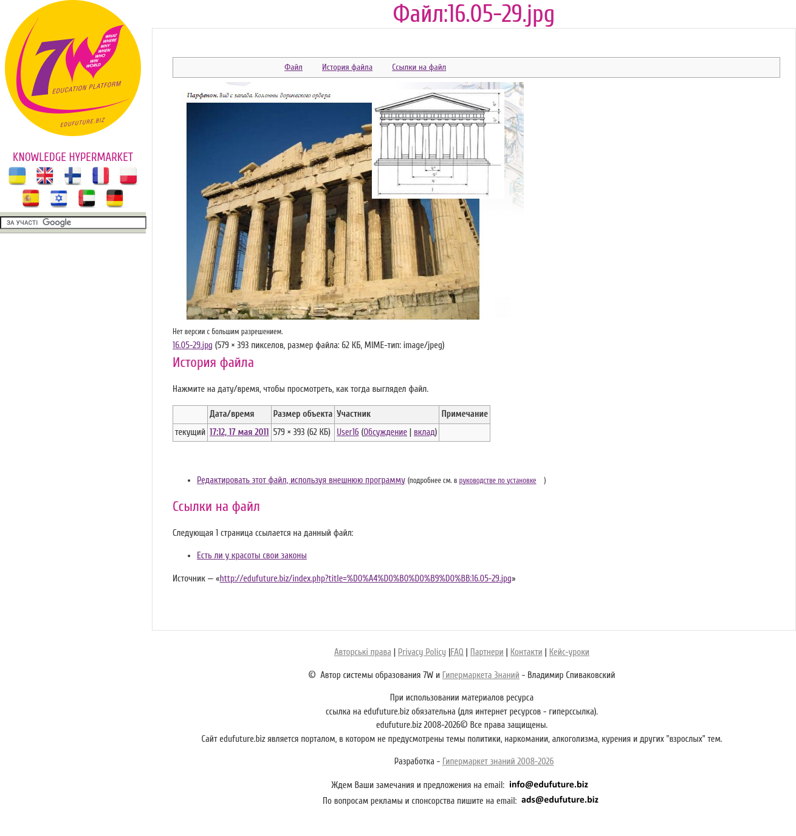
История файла (347, 67)
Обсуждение (385, 432)
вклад (424, 432)
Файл (293, 67)
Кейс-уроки (569, 652)
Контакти (526, 652)
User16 (348, 432)
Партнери (487, 652)
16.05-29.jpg (193, 345)
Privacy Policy (422, 652)
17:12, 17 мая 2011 (239, 432)
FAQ (456, 652)
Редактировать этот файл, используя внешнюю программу (301, 480)
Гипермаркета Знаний (481, 675)
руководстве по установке (498, 480)
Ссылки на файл (419, 67)
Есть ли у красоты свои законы (252, 555)
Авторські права (362, 652)
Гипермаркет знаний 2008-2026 (498, 761)
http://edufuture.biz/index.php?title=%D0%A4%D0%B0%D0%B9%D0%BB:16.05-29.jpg (365, 579)
